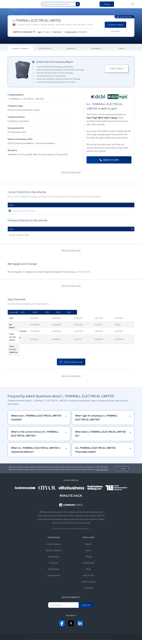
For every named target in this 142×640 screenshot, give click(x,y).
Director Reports (54, 536)
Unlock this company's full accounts (28, 304)
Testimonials (88, 548)
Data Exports (53, 561)
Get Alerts (115, 31)
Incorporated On (16, 128)
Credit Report (45, 48)
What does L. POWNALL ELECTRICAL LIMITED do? (100, 419)
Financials (71, 48)
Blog (88, 554)
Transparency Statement (88, 632)
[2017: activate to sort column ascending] (126, 312)
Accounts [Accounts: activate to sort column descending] (13, 312)
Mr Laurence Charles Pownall (20, 210)
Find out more (102, 455)
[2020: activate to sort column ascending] (75, 312)
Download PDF (124, 16)
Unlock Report (115, 24)
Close (123, 454)
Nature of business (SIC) (20, 139)
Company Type (15, 106)
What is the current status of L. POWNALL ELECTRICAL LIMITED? (35, 419)
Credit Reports (54, 529)
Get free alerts (83, 272)
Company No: (76, 31)
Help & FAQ (88, 561)
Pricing (107, 4)
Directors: (58, 31)
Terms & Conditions (48, 632)
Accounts (12, 150)
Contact (121, 48)
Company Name (16, 94)
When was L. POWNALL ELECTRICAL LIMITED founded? (36, 403)
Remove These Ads (71, 172)
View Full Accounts (71, 347)
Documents (96, 48)
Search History (88, 567)
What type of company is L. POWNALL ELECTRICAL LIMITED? (96, 403)
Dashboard (53, 554)
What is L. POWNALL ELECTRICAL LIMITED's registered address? (35, 435)
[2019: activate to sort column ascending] (93, 312)
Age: (43, 31)
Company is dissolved (24, 32)
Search (88, 529)
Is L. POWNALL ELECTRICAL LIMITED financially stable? (95, 435)
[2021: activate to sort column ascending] (57, 312)
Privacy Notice (67, 632)
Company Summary (20, 48)
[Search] (78, 4)
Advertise (88, 573)
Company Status (16, 117)
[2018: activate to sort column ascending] (110, 312)
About (88, 536)
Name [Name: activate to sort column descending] (11, 229)
